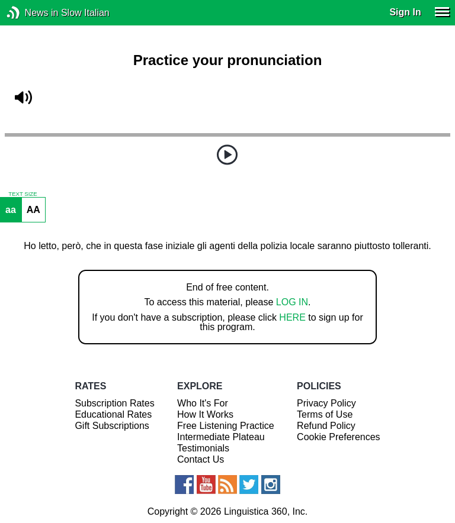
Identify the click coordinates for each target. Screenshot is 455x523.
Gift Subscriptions (112, 426)
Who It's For (202, 403)
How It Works (205, 414)
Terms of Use (325, 414)
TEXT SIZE (22, 194)
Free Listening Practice (225, 426)
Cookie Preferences (338, 437)
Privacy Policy (326, 403)
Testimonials (203, 448)
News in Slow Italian (31, 13)
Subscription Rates (114, 403)
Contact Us (200, 459)
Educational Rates (113, 414)
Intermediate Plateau (221, 437)
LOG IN (292, 302)
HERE (292, 317)
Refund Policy (326, 426)
